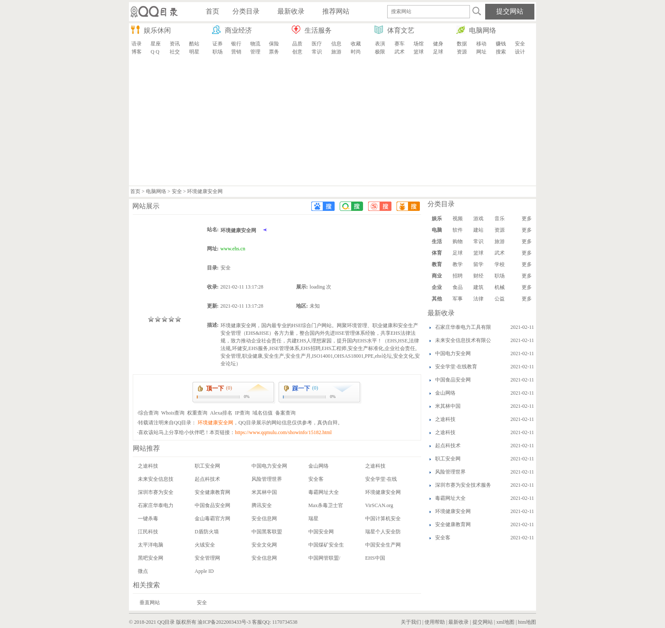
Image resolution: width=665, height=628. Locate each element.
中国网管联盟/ (324, 558)
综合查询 (148, 413)
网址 (481, 52)
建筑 (478, 287)
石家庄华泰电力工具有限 (463, 327)
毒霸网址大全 (323, 492)
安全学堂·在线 (381, 479)
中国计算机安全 (383, 518)
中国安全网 (321, 532)
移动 (481, 44)
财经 (478, 276)
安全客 (316, 479)
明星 (194, 52)
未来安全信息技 (155, 479)
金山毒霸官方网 (212, 518)
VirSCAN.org (379, 505)
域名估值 (262, 413)
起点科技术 (207, 479)
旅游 (336, 52)
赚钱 (501, 44)
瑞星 (313, 518)
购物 (458, 241)
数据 (462, 44)
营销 (236, 52)
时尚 (356, 52)
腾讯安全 (261, 505)
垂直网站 (150, 603)
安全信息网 (264, 518)
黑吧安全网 (150, 558)
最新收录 (458, 622)
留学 (478, 264)
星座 (156, 44)
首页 (135, 191)
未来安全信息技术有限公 (463, 340)
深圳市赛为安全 (155, 492)
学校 (500, 264)
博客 (136, 52)
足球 (438, 52)
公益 (500, 299)
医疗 (317, 44)
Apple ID (204, 571)
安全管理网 (207, 558)
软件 (458, 230)
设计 (520, 52)
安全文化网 (264, 545)
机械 (500, 287)
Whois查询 (172, 413)
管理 (255, 52)
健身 (438, 44)
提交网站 (482, 622)
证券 (217, 44)
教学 (458, 264)
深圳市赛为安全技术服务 (463, 485)
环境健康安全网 (383, 492)
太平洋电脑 (150, 545)
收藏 (356, 44)
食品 (458, 287)
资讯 (175, 44)
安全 (520, 44)
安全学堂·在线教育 (456, 367)
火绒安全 (205, 545)
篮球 (419, 52)
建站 (478, 230)
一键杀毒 (148, 518)
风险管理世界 (266, 479)
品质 (297, 44)
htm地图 (527, 622)
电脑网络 (156, 191)
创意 (297, 52)
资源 (462, 52)
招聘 (458, 276)
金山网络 (318, 466)
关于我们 (411, 622)
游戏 (478, 218)
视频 (458, 218)
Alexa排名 (221, 413)
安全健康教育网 (212, 492)
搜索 (501, 52)
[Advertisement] (332, 121)
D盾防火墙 (207, 532)
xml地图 (505, 622)
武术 (399, 52)
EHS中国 (375, 558)
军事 (458, 299)
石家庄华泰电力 (155, 505)
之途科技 (148, 466)
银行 (236, 44)
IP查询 (242, 413)
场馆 (419, 44)
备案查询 (285, 413)
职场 (217, 52)
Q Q (155, 52)
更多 (527, 218)
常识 (317, 52)
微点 (143, 571)
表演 (380, 44)
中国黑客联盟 (266, 532)
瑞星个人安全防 (383, 532)
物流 (255, 44)
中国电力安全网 (269, 466)
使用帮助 (435, 622)
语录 (136, 44)
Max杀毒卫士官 (325, 505)
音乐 (500, 218)
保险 (274, 44)
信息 (336, 44)
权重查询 (197, 413)
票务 (274, 52)
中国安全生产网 (383, 545)
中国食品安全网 (212, 505)
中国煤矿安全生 (326, 545)
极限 (380, 52)
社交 (175, 52)
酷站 (194, 44)
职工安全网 (207, 466)
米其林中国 (264, 492)
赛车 (399, 44)
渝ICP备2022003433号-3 (224, 622)
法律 (478, 299)
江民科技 (148, 532)
